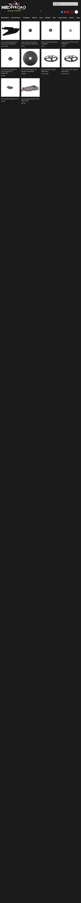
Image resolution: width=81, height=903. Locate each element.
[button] (74, 12)
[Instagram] (68, 12)
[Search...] (65, 4)
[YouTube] (65, 12)
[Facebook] (62, 12)
